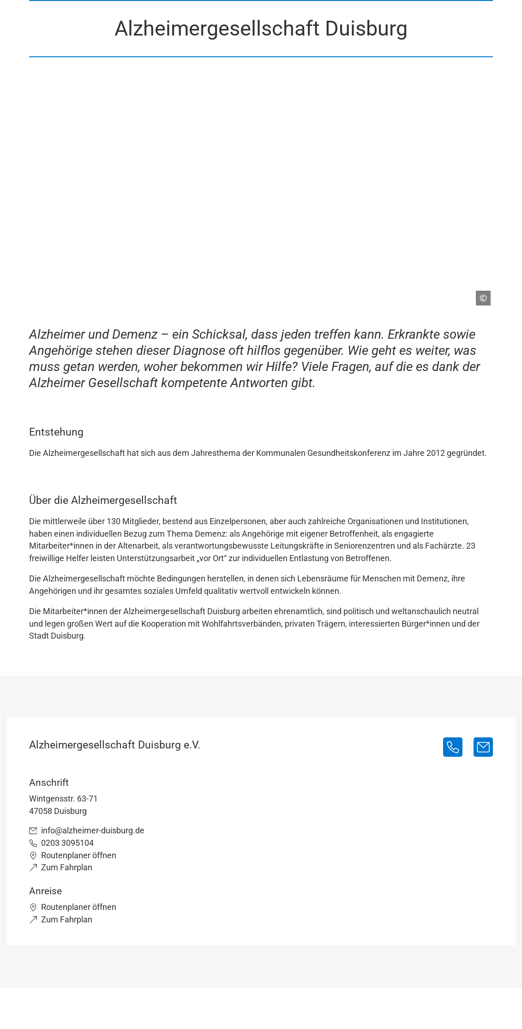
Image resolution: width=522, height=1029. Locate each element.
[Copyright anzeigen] (479, 294)
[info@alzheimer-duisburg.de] (483, 747)
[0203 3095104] (452, 747)
